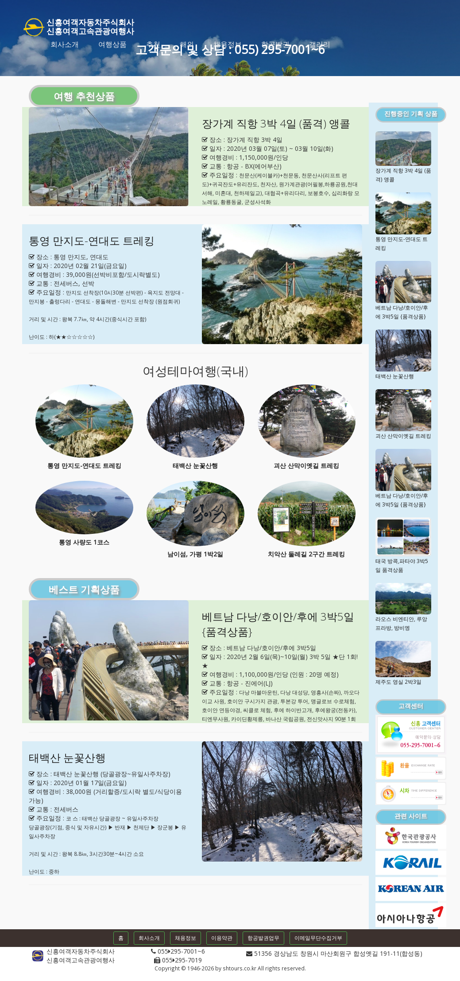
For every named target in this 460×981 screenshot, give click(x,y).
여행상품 (112, 44)
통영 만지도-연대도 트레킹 (92, 240)
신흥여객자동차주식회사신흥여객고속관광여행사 (78, 25)
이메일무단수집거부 (318, 938)
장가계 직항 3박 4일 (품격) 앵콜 (276, 123)
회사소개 (64, 44)
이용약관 (221, 938)
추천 (153, 44)
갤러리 (319, 44)
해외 (187, 44)
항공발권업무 (263, 938)
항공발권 (275, 44)
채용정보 (227, 44)
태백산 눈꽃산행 (67, 757)
